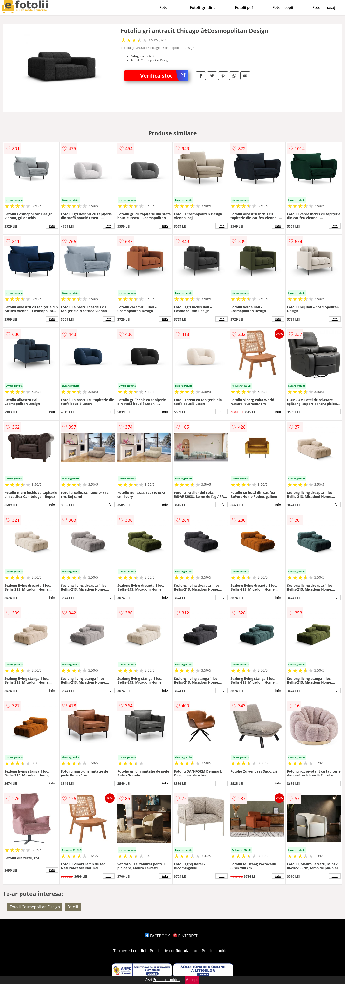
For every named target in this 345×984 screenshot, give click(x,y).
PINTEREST (185, 935)
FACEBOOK (157, 935)
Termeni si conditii (129, 950)
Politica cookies (215, 950)
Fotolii (164, 7)
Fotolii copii (283, 7)
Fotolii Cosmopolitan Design (35, 907)
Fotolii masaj (323, 7)
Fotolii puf (244, 7)
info (52, 226)
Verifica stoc (164, 75)
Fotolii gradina (202, 7)
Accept (192, 979)
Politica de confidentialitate (174, 950)
